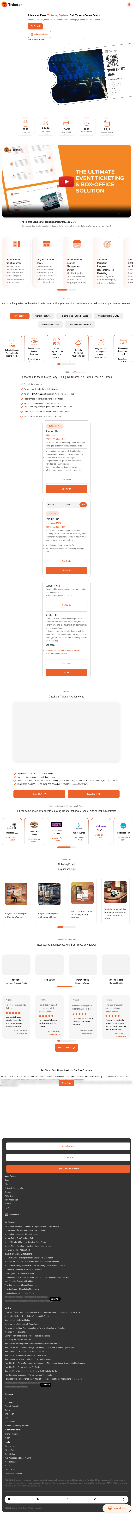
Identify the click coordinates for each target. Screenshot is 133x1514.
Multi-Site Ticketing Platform (56, 654)
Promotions (9, 1196)
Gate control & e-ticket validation (17, 1320)
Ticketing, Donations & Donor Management (21, 1285)
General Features (43, 316)
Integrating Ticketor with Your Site (18, 1340)
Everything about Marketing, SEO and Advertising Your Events (28, 1375)
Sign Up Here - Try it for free (68, 1169)
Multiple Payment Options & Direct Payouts (21, 1234)
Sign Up (7, 1207)
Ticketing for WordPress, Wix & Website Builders (23, 1269)
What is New (9, 1414)
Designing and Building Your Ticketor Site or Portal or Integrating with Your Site (35, 1328)
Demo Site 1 (39, 794)
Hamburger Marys (121, 1037)
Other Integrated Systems (80, 324)
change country (81, 372)
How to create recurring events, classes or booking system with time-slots (33, 1344)
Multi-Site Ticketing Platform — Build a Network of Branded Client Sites (32, 1262)
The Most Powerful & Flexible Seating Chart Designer (25, 1230)
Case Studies (10, 1422)
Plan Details (66, 480)
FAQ (6, 1418)
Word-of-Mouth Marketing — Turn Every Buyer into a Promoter (28, 1246)
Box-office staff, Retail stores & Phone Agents (22, 1324)
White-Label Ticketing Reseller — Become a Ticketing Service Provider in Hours (35, 1265)
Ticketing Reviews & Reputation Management (22, 1289)
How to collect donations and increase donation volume (26, 1351)
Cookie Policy (10, 1454)
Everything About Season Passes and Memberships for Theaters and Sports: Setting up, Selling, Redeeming (46, 1363)
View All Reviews (66, 1048)
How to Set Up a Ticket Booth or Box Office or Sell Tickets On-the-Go (31, 1371)
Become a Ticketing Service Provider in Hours (63, 650)
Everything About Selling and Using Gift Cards (22, 1367)
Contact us (66, 605)
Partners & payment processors (17, 1425)
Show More (67, 1083)
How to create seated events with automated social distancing (29, 1359)
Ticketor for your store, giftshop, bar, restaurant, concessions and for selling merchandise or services (43, 1379)
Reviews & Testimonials (14, 1188)
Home (7, 1180)
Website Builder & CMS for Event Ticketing (21, 1238)
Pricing (66, 672)
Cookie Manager (11, 1462)
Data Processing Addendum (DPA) (18, 1458)
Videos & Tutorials (11, 1406)
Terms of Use (10, 1446)
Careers (8, 1438)
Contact (8, 1192)
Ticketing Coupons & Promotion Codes (19, 1293)
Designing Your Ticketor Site (15, 1332)
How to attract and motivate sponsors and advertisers (25, 1355)
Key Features (20, 316)
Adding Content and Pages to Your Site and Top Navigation (27, 1336)
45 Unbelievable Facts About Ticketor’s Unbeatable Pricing (27, 1316)
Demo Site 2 (93, 794)
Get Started (35, 26)
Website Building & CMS (108, 316)
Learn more (66, 663)
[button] (39, 34)
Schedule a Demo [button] (68, 1146)
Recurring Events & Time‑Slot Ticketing (19, 1273)
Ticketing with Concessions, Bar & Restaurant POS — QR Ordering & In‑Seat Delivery (37, 1277)
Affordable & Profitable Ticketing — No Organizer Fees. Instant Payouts (32, 1226)
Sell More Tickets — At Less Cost (17, 1250)
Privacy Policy (10, 1450)
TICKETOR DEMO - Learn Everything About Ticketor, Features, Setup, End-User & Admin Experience (42, 1312)
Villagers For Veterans (82, 983)
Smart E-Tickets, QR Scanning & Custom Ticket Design (25, 1242)
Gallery (7, 1410)
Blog (6, 1398)
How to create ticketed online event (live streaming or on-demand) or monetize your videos (39, 1347)
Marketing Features (50, 324)
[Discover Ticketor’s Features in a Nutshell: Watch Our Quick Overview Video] (66, 181)
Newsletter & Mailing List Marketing (18, 1254)
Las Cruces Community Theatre (16, 983)
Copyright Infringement (13, 1473)
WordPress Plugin (11, 1200)
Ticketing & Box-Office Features (74, 316)
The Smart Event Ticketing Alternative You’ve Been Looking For (29, 1258)
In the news (9, 1402)
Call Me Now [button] (68, 1157)
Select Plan (66, 489)
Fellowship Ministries (116, 983)
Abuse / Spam (10, 1469)
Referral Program (11, 1434)
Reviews (8, 1204)
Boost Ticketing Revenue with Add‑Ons (19, 1281)
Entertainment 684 (21, 1034)
